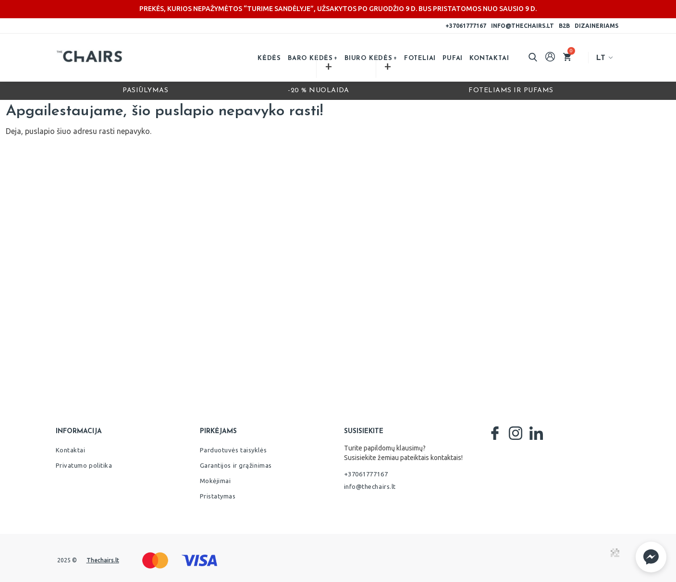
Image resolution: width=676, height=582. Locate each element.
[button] (651, 557)
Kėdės (269, 58)
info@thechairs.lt (522, 26)
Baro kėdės (310, 58)
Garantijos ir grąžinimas (236, 465)
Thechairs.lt (102, 560)
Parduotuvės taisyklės (233, 450)
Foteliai (420, 58)
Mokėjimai (215, 480)
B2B (564, 26)
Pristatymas (218, 496)
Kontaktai (489, 58)
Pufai (452, 58)
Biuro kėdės (368, 58)
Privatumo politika (84, 465)
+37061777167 (465, 26)
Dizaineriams (596, 26)
